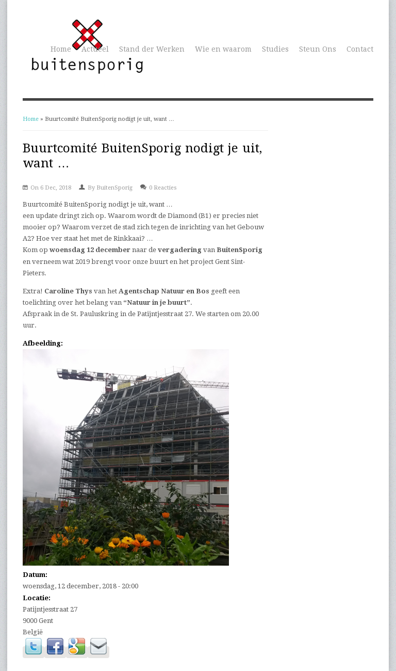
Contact (359, 49)
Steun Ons (317, 49)
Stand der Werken (152, 49)
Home (61, 49)
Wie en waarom (223, 49)
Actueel (95, 49)
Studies (275, 49)
